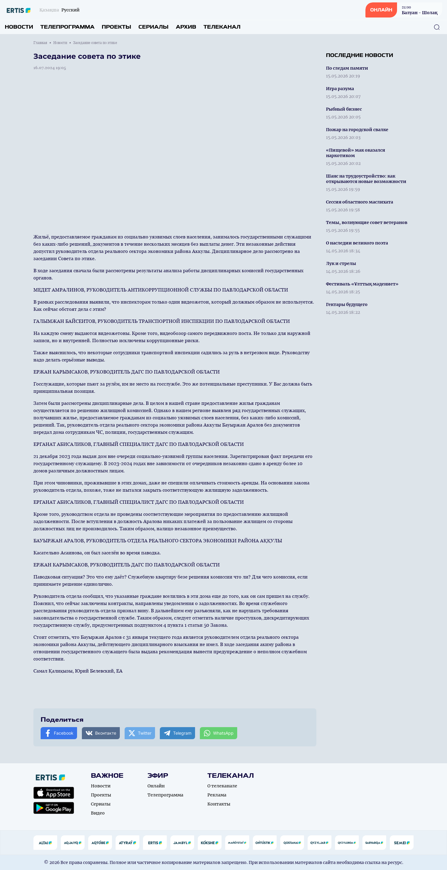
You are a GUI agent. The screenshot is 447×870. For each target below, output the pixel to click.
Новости (19, 27)
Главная (40, 43)
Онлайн (156, 786)
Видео (98, 813)
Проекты (116, 27)
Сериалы (153, 27)
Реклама (216, 795)
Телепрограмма (67, 27)
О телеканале (222, 786)
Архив (186, 27)
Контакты (218, 804)
